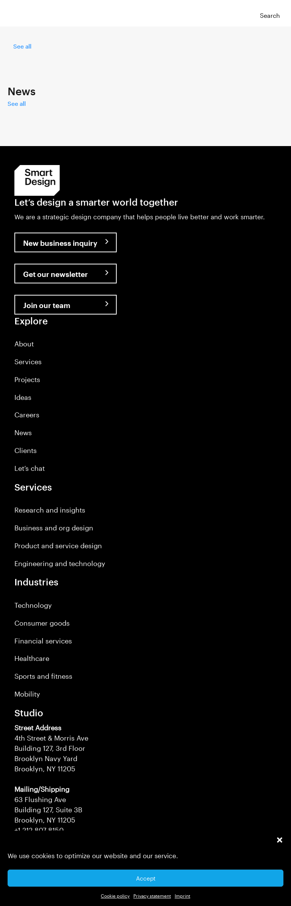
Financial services (43, 641)
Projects (27, 379)
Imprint (182, 895)
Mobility (27, 694)
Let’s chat (29, 468)
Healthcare (31, 658)
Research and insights (49, 510)
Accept (145, 878)
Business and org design (53, 528)
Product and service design (58, 545)
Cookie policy (115, 895)
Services (28, 361)
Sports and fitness (43, 676)
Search (270, 15)
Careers (26, 415)
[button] (279, 840)
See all (22, 46)
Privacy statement (152, 895)
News (23, 432)
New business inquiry (60, 243)
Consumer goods (42, 623)
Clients (25, 450)
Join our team (46, 305)
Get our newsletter (55, 274)
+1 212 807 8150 (39, 830)
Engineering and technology (59, 563)
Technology (33, 605)
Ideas (22, 397)
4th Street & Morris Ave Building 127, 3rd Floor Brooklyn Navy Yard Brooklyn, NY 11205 (51, 748)
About (24, 344)
